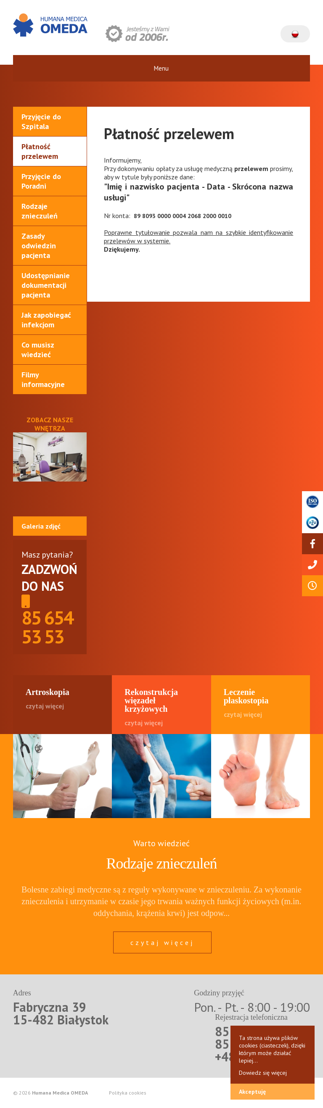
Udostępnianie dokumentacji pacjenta (45, 285)
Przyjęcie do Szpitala (41, 121)
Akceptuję (252, 1091)
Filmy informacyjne (43, 379)
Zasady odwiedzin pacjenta (38, 245)
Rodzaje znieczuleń (39, 211)
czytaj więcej (162, 942)
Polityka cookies (127, 1092)
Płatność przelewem (39, 151)
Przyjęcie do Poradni (41, 181)
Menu (161, 68)
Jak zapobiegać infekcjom (46, 319)
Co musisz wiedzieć (37, 349)
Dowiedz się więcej (263, 1072)
